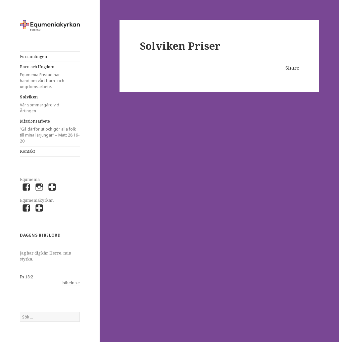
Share (292, 67)
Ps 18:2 (26, 277)
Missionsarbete (50, 131)
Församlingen (33, 56)
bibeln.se (71, 283)
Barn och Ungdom (45, 77)
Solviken (45, 104)
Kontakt (27, 151)
